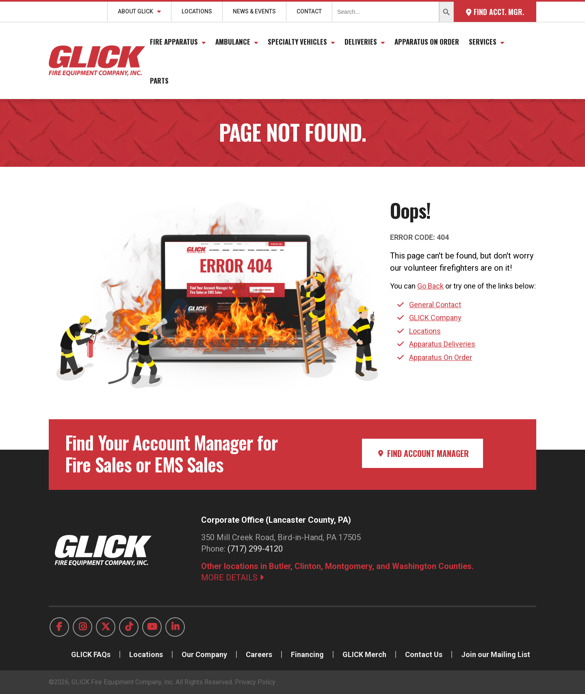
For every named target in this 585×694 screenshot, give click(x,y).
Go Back (430, 286)
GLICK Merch (364, 654)
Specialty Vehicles (297, 42)
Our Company (204, 654)
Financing (307, 654)
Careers (259, 654)
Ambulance (232, 42)
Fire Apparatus (174, 42)
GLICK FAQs (90, 654)
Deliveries (360, 42)
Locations (197, 11)
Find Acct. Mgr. (495, 11)
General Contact (435, 304)
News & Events (254, 11)
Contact (309, 11)
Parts (159, 80)
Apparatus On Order (426, 42)
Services (482, 42)
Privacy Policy (255, 682)
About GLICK (135, 11)
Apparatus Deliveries (442, 344)
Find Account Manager (422, 453)
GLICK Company (435, 317)
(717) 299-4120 (255, 549)
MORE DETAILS (232, 577)
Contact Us (423, 654)
